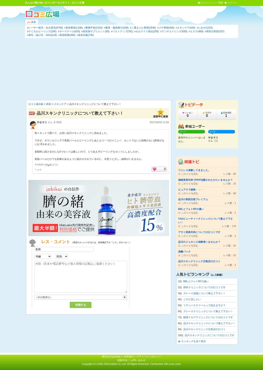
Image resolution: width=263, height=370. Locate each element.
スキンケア (60, 104)
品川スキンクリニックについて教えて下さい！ (209, 323)
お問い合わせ (138, 360)
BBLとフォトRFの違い (196, 281)
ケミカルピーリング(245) (42, 31)
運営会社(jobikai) (111, 356)
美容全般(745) (86, 35)
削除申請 (122, 360)
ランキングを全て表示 (193, 341)
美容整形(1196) (74, 27)
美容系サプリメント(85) (96, 31)
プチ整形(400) (166, 27)
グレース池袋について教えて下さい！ (204, 293)
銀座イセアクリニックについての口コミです (208, 317)
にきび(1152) (205, 27)
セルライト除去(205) (147, 31)
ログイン (232, 2)
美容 (31, 22)
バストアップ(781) (122, 31)
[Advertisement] (131, 69)
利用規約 (128, 356)
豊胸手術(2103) (94, 27)
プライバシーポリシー (148, 356)
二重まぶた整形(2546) (143, 27)
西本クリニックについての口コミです (204, 287)
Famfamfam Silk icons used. (165, 364)
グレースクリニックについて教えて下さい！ (208, 311)
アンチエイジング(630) (174, 31)
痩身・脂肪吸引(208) (116, 27)
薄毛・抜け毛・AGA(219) (42, 35)
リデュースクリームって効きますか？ (204, 305)
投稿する (80, 304)
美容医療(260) (67, 35)
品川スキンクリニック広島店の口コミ (204, 329)
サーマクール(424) (69, 31)
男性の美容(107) (215, 31)
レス (39, 170)
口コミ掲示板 (35, 104)
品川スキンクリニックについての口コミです (209, 335)
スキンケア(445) (186, 27)
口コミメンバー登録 (212, 2)
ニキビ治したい (192, 299)
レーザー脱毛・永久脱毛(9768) (45, 27)
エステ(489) (196, 31)
